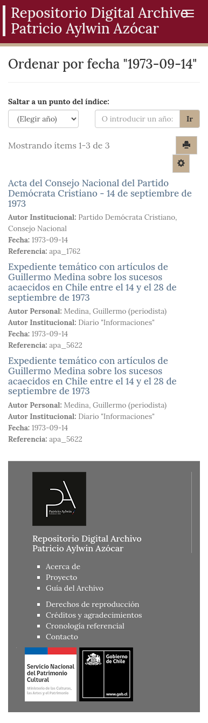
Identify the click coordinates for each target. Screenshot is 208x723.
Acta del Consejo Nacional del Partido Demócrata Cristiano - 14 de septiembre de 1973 (100, 193)
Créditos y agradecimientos (94, 615)
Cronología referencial (85, 626)
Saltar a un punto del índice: (58, 101)
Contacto (62, 636)
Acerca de (63, 566)
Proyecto (61, 577)
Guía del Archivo (74, 588)
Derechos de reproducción (93, 604)
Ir (189, 119)
